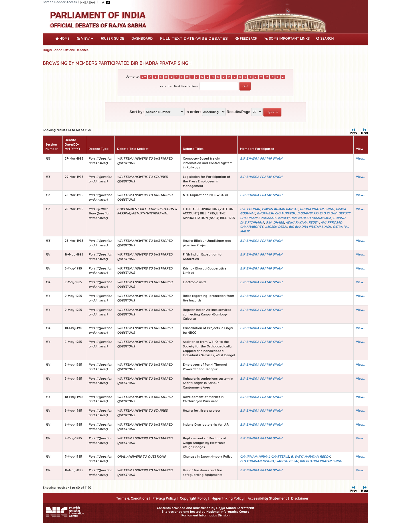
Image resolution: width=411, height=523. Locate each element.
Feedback (246, 38)
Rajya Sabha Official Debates (65, 50)
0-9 (144, 76)
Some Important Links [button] (287, 38)
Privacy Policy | (165, 498)
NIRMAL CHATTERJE (273, 456)
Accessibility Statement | (268, 498)
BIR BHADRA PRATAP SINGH (261, 158)
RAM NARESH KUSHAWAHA (310, 218)
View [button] (85, 38)
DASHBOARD (142, 38)
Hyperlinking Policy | (228, 498)
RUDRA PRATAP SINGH (317, 209)
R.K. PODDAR (250, 209)
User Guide (112, 38)
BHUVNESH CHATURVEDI (276, 213)
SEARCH (325, 38)
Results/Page (238, 112)
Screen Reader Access (60, 2)
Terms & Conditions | (133, 498)
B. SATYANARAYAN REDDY (310, 456)
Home (63, 38)
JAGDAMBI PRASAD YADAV (317, 213)
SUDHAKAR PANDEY (273, 218)
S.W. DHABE (275, 222)
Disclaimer (300, 498)
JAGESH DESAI (276, 227)
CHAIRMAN (248, 456)
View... (361, 158)
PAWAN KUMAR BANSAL (280, 209)
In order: (193, 112)
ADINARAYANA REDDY (302, 222)
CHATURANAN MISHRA (257, 461)
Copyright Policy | (194, 498)
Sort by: (137, 112)
